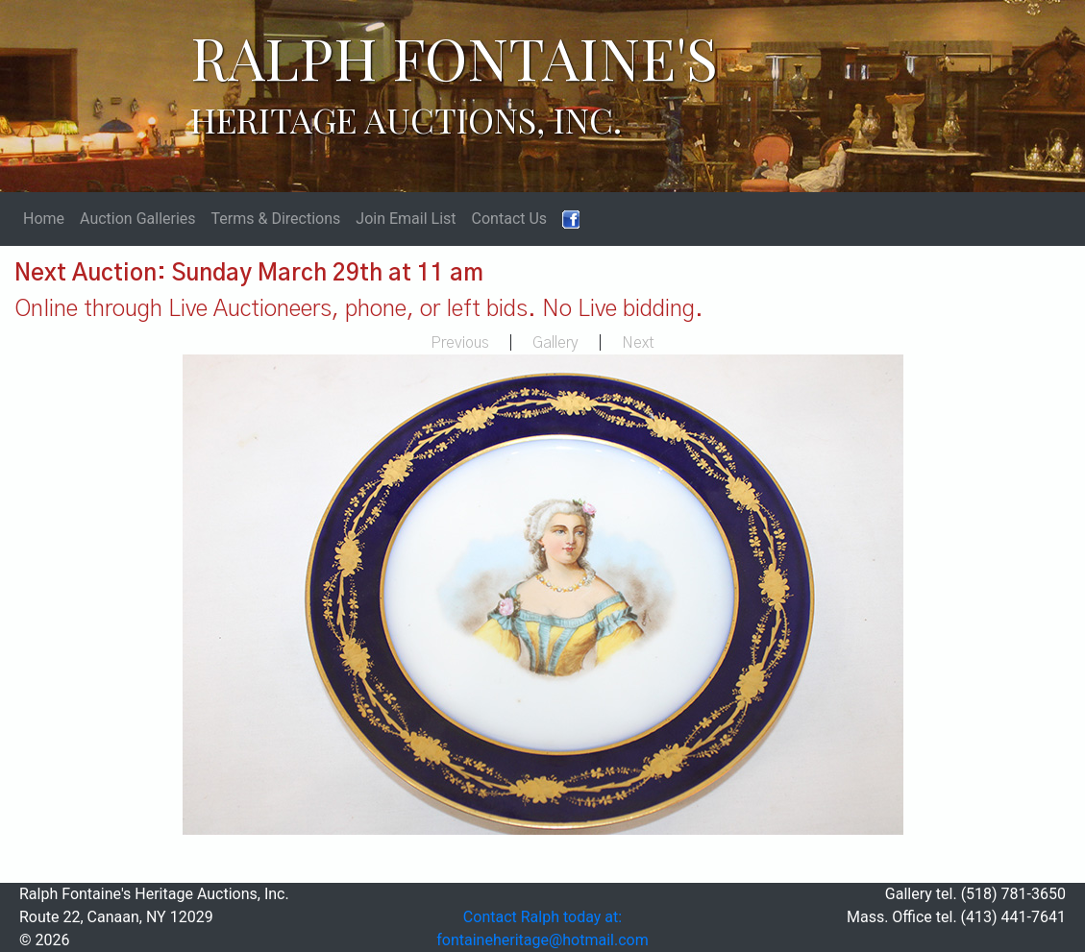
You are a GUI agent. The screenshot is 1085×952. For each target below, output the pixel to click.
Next (638, 343)
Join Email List (406, 218)
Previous (460, 343)
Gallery (555, 343)
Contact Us (510, 218)
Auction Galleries (138, 218)
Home (43, 218)
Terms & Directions (276, 218)
